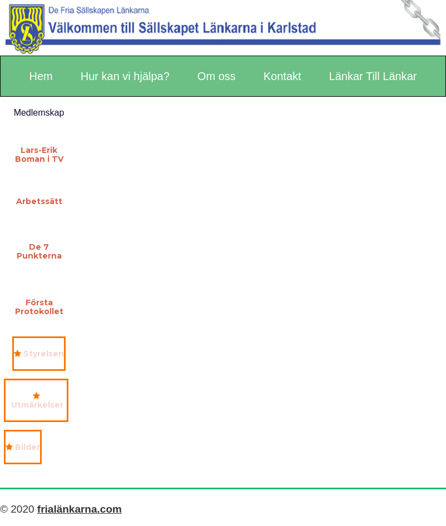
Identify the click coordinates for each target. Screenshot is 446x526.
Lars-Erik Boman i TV (39, 154)
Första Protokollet (39, 306)
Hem (41, 76)
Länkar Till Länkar (373, 76)
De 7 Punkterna (39, 251)
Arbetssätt (39, 201)
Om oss (216, 76)
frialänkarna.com (79, 509)
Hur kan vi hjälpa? (125, 76)
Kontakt (282, 76)
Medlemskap (39, 112)
